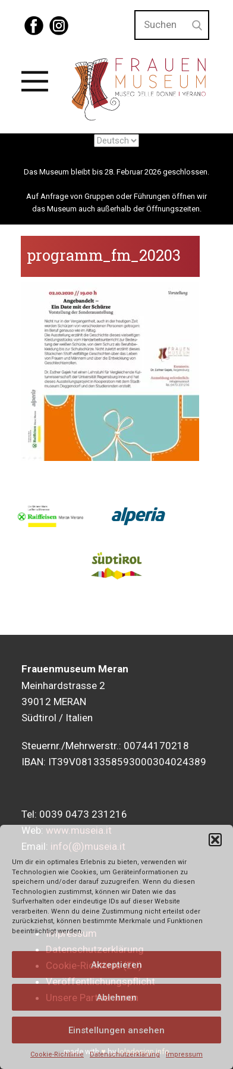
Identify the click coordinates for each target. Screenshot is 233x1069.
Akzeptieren (116, 964)
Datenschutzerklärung (125, 1054)
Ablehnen (116, 997)
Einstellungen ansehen (116, 1030)
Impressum (184, 1054)
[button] (215, 840)
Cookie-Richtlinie (57, 1054)
